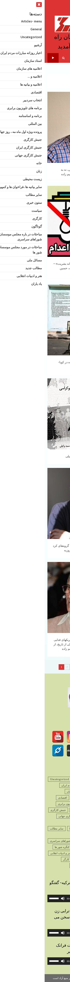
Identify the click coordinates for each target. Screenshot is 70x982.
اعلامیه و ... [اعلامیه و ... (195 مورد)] (58, 797)
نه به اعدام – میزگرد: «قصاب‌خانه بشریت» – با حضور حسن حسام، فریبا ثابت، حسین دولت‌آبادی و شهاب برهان (35, 221)
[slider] (40, 898)
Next (52, 667)
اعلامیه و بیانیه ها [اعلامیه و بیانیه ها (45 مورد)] (37, 797)
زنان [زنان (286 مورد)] (51, 822)
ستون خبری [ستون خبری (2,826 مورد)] (57, 834)
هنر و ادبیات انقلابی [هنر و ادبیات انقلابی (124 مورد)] (16, 853)
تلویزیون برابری (8, 57)
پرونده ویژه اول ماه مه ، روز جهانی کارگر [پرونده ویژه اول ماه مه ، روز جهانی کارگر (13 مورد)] (41, 859)
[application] (35, 898)
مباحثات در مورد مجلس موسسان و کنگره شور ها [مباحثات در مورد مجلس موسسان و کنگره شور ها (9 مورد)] (37, 847)
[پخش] (62, 898)
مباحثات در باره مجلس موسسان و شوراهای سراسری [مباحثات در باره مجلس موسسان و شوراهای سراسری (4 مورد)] (34, 841)
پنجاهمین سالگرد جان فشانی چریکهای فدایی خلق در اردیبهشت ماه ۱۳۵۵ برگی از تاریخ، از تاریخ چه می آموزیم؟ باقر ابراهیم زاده (35, 597)
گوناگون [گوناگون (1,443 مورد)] (46, 865)
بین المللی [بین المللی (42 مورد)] (32, 810)
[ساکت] (18, 898)
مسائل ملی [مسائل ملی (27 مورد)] (58, 853)
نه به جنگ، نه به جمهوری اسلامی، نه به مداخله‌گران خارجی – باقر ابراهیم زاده (35, 127)
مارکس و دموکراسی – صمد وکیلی (35, 413)
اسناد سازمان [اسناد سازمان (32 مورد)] (56, 791)
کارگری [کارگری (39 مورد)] (60, 865)
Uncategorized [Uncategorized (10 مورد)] (14, 779)
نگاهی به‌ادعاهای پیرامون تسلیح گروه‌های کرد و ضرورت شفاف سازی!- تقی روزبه (35, 503)
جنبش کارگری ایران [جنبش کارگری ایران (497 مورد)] (53, 816)
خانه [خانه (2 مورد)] (62, 822)
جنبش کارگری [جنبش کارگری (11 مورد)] (13, 810)
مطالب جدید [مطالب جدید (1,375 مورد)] (39, 853)
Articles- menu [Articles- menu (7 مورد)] (55, 779)
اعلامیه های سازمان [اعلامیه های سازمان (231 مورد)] (33, 791)
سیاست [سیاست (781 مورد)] (41, 834)
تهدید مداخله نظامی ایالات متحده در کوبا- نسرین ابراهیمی (35, 319)
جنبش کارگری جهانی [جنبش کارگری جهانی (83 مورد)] (25, 816)
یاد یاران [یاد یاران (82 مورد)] (31, 865)
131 (45, 667)
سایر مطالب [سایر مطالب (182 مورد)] (12, 828)
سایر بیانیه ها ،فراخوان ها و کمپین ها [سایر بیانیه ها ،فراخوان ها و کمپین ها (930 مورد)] (44, 828)
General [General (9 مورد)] (35, 779)
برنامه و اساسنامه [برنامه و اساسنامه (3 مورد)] (54, 810)
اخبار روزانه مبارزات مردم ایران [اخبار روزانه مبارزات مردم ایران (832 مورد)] (34, 785)
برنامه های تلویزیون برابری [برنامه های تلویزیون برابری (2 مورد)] (28, 804)
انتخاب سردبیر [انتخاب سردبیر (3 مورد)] (56, 804)
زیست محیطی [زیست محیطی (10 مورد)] (35, 822)
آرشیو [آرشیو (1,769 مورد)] (61, 785)
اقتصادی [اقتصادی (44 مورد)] (17, 797)
